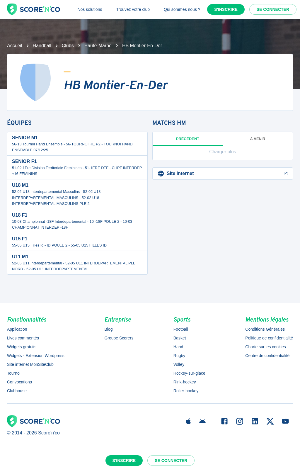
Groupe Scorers (118, 338)
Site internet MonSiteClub (30, 364)
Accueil (14, 45)
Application (17, 329)
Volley (178, 364)
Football (180, 329)
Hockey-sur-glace (189, 373)
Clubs (68, 45)
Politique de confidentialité (269, 338)
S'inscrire (226, 9)
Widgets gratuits (21, 346)
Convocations (19, 382)
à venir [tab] (257, 139)
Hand (178, 346)
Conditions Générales (265, 329)
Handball (42, 45)
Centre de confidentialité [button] (267, 355)
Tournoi (14, 373)
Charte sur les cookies (265, 346)
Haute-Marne (98, 45)
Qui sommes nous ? (182, 9)
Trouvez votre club (133, 9)
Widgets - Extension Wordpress (35, 355)
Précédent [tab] (188, 141)
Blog (108, 329)
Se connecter (273, 9)
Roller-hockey (186, 390)
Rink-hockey (184, 382)
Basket (179, 338)
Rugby (179, 355)
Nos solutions (89, 9)
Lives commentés (23, 338)
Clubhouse (17, 390)
